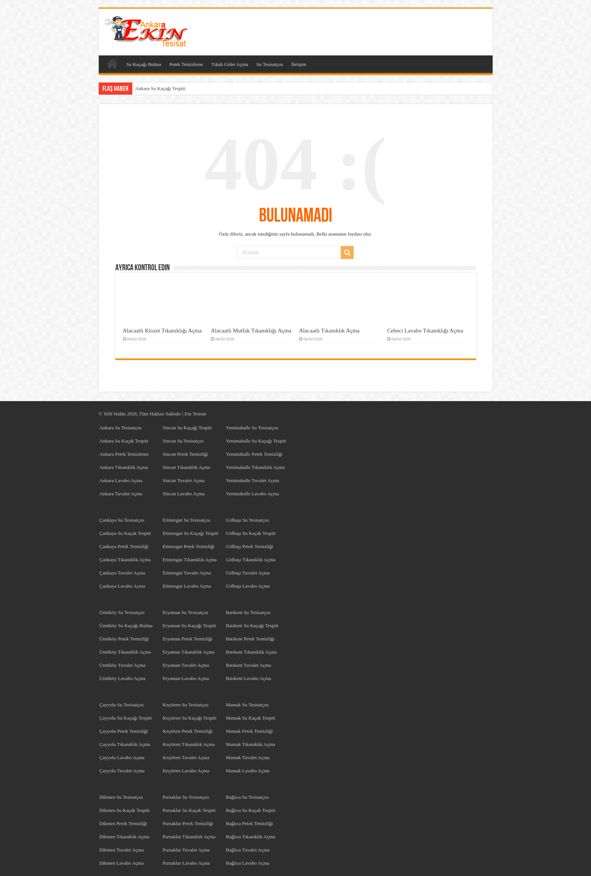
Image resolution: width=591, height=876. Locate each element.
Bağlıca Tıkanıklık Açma (250, 836)
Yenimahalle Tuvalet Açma (252, 480)
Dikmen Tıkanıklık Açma (125, 836)
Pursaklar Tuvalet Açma (186, 850)
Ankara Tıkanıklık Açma (124, 467)
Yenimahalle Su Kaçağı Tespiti (256, 441)
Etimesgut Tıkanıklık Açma (189, 559)
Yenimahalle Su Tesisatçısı (252, 427)
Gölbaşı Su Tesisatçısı (247, 520)
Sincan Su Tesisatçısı (183, 441)
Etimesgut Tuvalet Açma (186, 573)
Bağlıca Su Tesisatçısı (247, 797)
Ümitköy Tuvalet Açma (122, 665)
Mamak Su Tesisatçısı (247, 705)
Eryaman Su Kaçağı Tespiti (189, 625)
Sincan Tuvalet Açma (183, 480)
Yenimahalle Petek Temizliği (254, 454)
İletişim (298, 64)
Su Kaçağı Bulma (144, 64)
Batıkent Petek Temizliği (250, 639)
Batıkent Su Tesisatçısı (248, 612)
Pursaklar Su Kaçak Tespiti (189, 810)
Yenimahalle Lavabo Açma (252, 493)
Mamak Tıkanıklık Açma (250, 744)
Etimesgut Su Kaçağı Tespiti (190, 533)
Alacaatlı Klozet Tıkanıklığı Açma (162, 330)
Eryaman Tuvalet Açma (185, 665)
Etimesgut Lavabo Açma (186, 586)
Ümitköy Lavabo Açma (122, 678)
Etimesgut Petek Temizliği (188, 546)
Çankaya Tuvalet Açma (122, 573)
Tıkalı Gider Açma (229, 64)
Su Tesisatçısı (269, 64)
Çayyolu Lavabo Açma (122, 757)
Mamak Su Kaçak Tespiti (250, 718)
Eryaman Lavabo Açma (185, 678)
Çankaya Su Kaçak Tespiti (125, 533)
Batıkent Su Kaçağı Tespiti (252, 625)
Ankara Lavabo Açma (121, 480)
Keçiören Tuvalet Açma (185, 757)
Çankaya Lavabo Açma (122, 586)
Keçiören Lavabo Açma (185, 770)
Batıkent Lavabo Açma (248, 678)
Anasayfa (112, 63)
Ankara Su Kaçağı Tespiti (160, 88)
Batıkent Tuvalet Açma (248, 665)
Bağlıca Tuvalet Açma (247, 850)
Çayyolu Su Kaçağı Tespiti (126, 718)
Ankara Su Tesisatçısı (121, 427)
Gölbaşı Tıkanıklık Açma (250, 559)
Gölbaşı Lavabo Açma (247, 586)
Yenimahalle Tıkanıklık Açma (255, 467)
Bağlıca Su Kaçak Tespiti (250, 810)
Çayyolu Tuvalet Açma (122, 770)
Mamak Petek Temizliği (249, 731)
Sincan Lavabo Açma (183, 493)
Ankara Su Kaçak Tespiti (124, 441)
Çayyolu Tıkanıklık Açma (125, 744)
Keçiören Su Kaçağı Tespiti (189, 718)
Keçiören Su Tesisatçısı (185, 705)
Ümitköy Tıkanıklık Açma (125, 652)
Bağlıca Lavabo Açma (247, 863)
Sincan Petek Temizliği (185, 454)
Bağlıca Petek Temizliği (249, 823)
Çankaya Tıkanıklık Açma (125, 559)
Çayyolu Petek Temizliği (124, 731)
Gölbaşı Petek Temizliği (249, 546)
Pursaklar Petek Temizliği (187, 823)
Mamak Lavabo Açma (247, 770)
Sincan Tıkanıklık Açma (186, 467)
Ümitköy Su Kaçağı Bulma (126, 625)
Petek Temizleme (186, 64)
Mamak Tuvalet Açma (247, 757)
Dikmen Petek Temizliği (123, 823)
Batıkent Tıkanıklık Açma (251, 652)
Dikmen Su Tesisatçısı (121, 797)
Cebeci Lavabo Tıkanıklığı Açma (425, 330)
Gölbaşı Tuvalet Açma (247, 573)
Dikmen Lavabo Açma (122, 863)
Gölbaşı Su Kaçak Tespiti (251, 533)
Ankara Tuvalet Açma (121, 493)
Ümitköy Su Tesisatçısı (122, 612)
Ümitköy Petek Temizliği (124, 639)
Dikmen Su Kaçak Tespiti (125, 810)
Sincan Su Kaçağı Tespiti (187, 427)
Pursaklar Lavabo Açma (186, 863)
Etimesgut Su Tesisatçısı (186, 520)
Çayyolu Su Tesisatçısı (122, 705)
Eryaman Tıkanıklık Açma (188, 652)
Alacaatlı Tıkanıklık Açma (329, 330)
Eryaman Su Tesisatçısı (185, 612)
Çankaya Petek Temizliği (124, 546)
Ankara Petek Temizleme (124, 454)
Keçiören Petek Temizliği (187, 731)
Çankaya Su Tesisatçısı (122, 520)
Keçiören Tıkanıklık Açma (188, 744)
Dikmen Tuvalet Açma (122, 850)
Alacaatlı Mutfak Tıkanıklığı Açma (251, 330)
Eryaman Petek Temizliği (187, 639)
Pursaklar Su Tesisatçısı (185, 797)
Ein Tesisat (195, 414)
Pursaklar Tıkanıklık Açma (188, 836)
